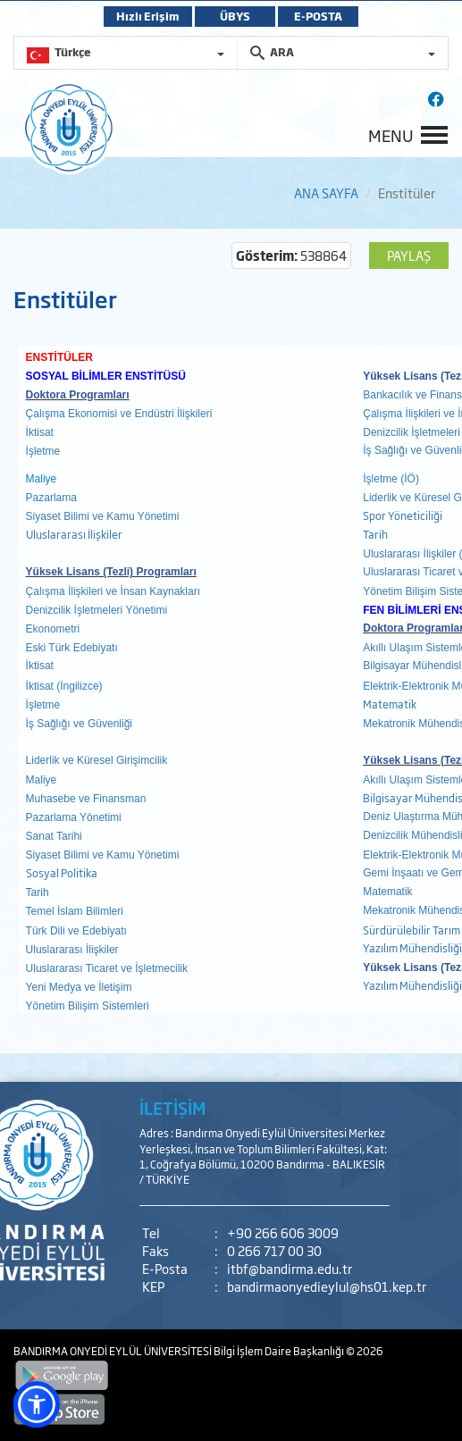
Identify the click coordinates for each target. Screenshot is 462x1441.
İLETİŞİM (172, 1107)
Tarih (375, 534)
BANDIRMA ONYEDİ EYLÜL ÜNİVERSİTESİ (113, 1351)
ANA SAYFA (326, 192)
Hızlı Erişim (148, 16)
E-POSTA (318, 16)
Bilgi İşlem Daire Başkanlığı (280, 1351)
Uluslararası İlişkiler (74, 534)
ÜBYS (235, 16)
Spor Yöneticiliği (402, 515)
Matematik (390, 704)
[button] (36, 1404)
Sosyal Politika (61, 873)
